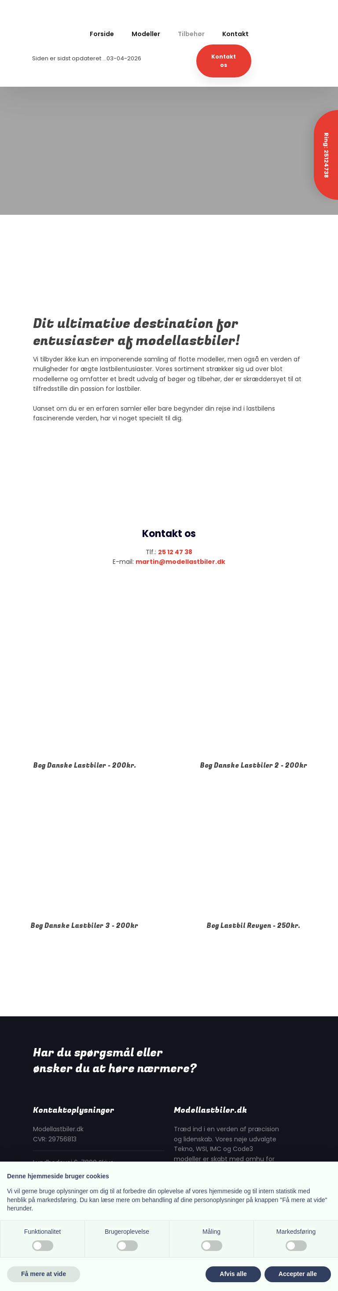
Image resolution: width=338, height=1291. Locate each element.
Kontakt (235, 33)
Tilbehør (191, 33)
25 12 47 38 (175, 552)
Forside (102, 33)
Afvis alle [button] (233, 1273)
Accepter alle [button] (298, 1273)
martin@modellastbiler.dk (180, 561)
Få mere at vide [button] (43, 1273)
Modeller (146, 33)
